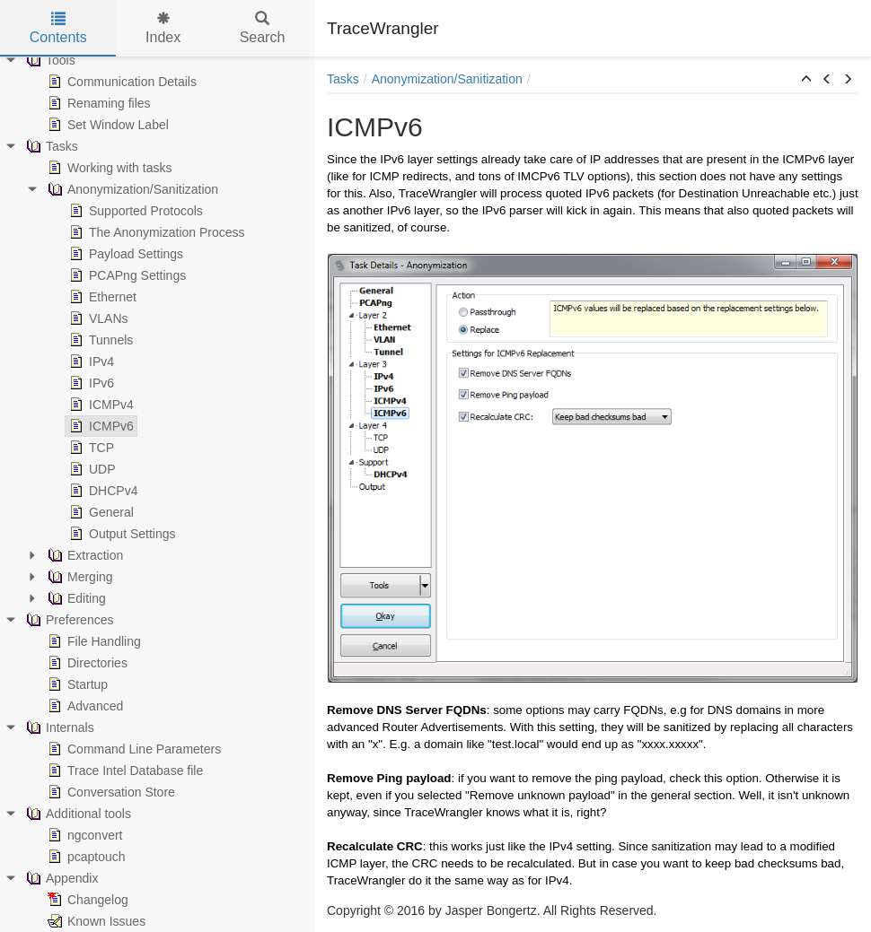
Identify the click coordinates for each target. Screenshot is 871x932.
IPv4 (90, 361)
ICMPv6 (100, 426)
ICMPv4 (100, 404)
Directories (86, 663)
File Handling (92, 641)
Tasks (50, 146)
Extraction (83, 555)
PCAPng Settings (126, 275)
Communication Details (120, 81)
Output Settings (121, 533)
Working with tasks (108, 168)
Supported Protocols (134, 211)
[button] (806, 80)
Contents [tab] (58, 28)
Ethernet (101, 297)
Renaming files (97, 103)
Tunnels (99, 340)
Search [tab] (263, 28)
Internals (58, 727)
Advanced (83, 706)
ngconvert (83, 835)
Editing (75, 598)
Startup (76, 684)
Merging (78, 577)
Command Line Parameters (132, 749)
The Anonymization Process (155, 232)
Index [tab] (162, 28)
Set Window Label (106, 124)
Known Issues (94, 921)
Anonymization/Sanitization (131, 189)
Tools (48, 60)
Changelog (86, 899)
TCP (90, 447)
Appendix (60, 878)
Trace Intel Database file (123, 770)
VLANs (97, 318)
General (100, 512)
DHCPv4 (101, 490)
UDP (91, 469)
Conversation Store (109, 792)
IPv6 (90, 383)
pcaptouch (85, 856)
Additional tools (76, 813)
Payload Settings (124, 254)
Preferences (67, 620)
